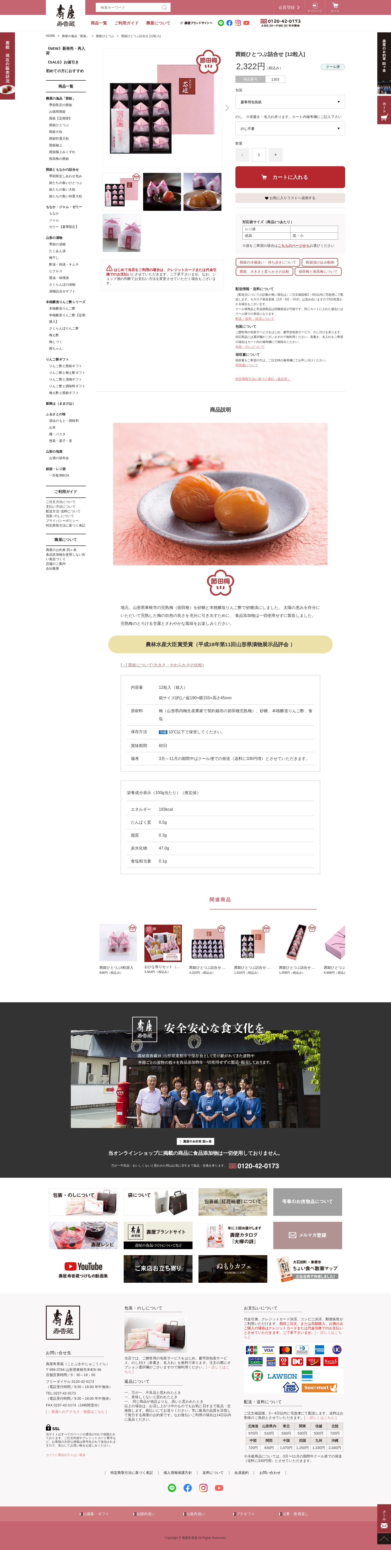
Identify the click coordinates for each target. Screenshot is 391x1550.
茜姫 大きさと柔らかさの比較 (264, 271)
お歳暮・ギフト (96, 1514)
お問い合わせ (270, 1473)
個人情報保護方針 (178, 1473)
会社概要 (52, 568)
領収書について (246, 365)
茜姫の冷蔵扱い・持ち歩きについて (268, 262)
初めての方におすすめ (65, 71)
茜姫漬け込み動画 (320, 262)
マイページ (314, 11)
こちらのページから (294, 246)
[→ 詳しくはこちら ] (320, 1418)
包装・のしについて (250, 347)
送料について (213, 1473)
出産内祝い (195, 1514)
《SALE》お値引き (62, 62)
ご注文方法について (61, 502)
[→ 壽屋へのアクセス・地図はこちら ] (76, 1412)
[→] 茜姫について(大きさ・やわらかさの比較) (162, 665)
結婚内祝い (145, 1514)
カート (335, 11)
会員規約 (241, 1473)
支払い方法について (61, 506)
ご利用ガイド (126, 23)
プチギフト (245, 1514)
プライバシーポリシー (62, 521)
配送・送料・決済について (254, 319)
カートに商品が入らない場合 (66, 1454)
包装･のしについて (60, 516)
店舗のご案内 (56, 564)
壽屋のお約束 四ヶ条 (61, 550)
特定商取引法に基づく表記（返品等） (263, 379)
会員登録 (287, 7)
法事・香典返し (295, 1514)
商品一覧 (99, 23)
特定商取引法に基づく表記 (66, 525)
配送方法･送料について (63, 511)
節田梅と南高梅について (318, 271)
